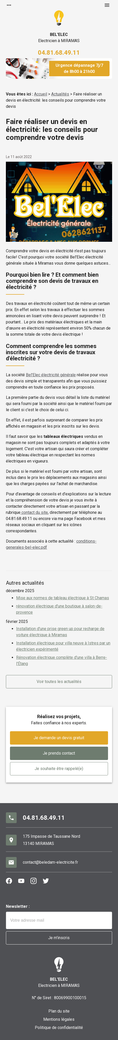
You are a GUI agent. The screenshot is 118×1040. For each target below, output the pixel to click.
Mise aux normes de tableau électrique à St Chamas (62, 597)
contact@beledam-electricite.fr (50, 862)
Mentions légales (58, 1019)
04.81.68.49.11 (59, 52)
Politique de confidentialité (59, 1027)
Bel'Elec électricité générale (51, 374)
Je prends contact (59, 753)
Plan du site (59, 1011)
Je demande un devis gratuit (59, 737)
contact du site (34, 512)
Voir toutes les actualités (59, 681)
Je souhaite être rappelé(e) (59, 768)
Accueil (40, 94)
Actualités (60, 94)
